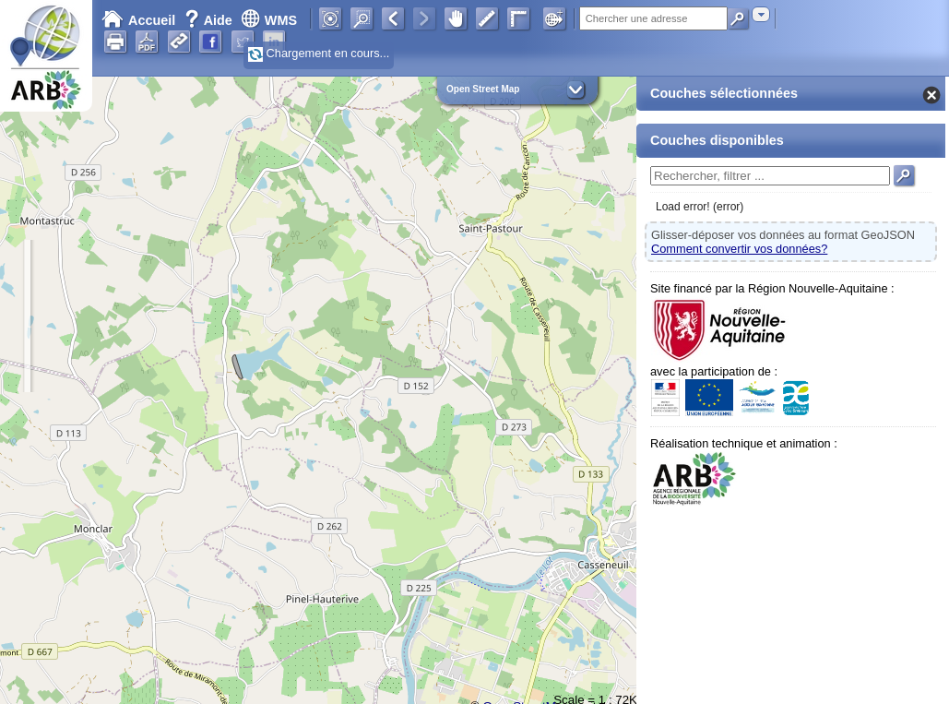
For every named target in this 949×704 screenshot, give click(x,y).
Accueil (138, 20)
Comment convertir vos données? (739, 249)
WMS (269, 20)
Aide (210, 20)
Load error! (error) (699, 206)
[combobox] (761, 14)
